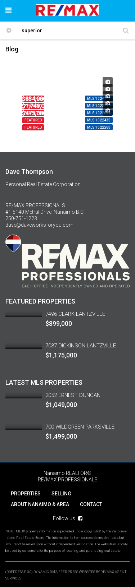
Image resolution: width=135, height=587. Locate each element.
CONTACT (91, 504)
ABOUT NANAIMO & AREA (40, 504)
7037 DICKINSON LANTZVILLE (80, 345)
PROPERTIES (26, 493)
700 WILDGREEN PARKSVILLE (79, 427)
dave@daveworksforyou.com (39, 225)
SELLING (61, 493)
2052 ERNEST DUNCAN (72, 395)
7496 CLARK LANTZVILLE (75, 314)
